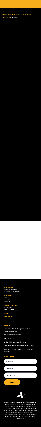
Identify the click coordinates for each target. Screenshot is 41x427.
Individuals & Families (10, 289)
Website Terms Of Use (11, 338)
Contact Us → (9, 317)
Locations (7, 301)
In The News (8, 307)
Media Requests (9, 309)
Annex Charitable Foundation (13, 335)
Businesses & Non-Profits (12, 291)
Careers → (7, 313)
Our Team (7, 299)
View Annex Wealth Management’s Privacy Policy (19, 346)
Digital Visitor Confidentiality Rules (15, 342)
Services (6, 297)
